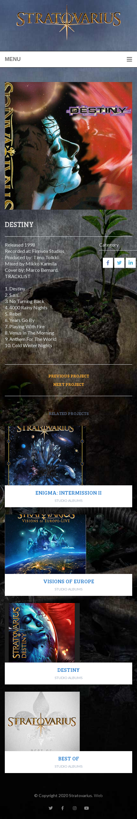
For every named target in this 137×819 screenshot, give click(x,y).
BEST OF (68, 758)
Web (98, 795)
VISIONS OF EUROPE (68, 581)
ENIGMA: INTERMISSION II (68, 492)
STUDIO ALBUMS (68, 500)
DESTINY (68, 669)
